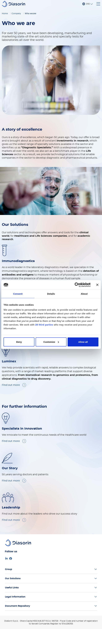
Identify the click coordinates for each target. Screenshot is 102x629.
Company (16, 13)
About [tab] (84, 293)
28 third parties (44, 324)
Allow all (83, 341)
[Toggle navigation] (98, 3)
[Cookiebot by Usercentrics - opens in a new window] (77, 285)
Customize (51, 341)
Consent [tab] (18, 293)
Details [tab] (51, 293)
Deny (19, 341)
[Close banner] (97, 285)
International (88, 4)
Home (5, 13)
